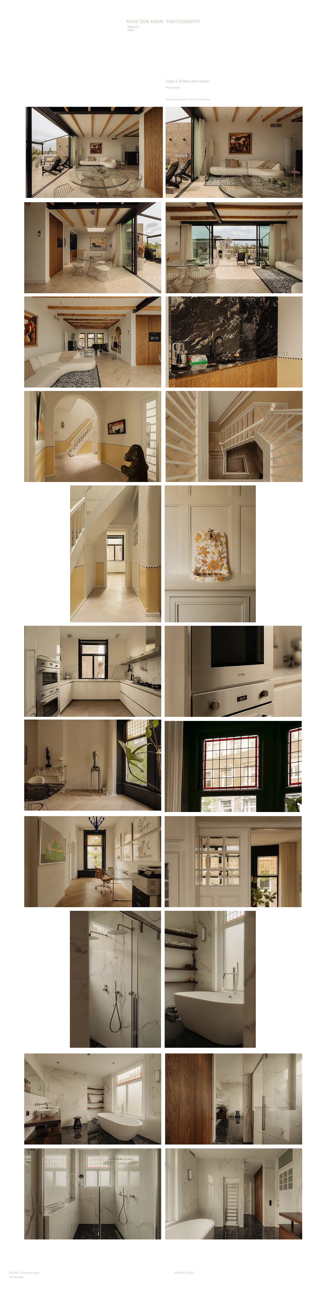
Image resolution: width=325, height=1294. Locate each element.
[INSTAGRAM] (16, 1276)
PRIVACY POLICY (184, 1272)
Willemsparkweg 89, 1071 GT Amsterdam (188, 99)
